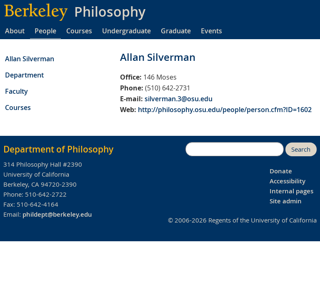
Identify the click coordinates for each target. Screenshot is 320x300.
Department (24, 75)
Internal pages (291, 191)
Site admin (286, 201)
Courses (79, 30)
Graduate (176, 30)
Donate (281, 171)
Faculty (16, 91)
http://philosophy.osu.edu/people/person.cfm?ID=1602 (225, 109)
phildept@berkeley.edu (57, 214)
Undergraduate (126, 30)
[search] (234, 149)
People (45, 30)
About (15, 30)
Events (211, 30)
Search (300, 149)
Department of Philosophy (58, 149)
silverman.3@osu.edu (178, 98)
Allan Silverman (29, 58)
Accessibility (287, 181)
